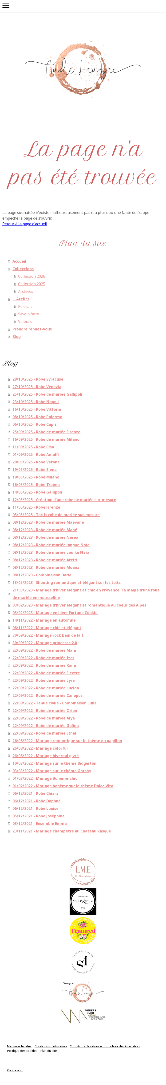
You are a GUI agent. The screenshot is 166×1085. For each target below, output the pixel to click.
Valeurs (25, 321)
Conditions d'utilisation (51, 1046)
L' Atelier (20, 298)
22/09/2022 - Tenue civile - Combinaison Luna (54, 703)
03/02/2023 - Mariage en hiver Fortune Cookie (55, 612)
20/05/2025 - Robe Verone (36, 462)
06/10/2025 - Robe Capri (34, 424)
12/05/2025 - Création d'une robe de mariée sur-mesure (64, 499)
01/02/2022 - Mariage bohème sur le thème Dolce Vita (62, 785)
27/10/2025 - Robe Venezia (36, 386)
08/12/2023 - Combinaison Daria (41, 575)
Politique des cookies (22, 1051)
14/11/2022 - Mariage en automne (44, 620)
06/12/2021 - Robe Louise (35, 808)
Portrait (25, 306)
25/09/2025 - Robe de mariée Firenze (46, 431)
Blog (16, 336)
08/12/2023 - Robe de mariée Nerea (45, 537)
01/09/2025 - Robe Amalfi (35, 454)
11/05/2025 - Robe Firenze (36, 507)
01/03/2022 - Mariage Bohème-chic (44, 778)
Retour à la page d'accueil (24, 223)
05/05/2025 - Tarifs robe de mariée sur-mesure (56, 514)
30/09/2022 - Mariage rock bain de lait (47, 635)
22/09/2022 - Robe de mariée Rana (44, 665)
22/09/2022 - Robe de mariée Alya (43, 718)
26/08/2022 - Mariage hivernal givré (45, 755)
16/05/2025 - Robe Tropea (36, 484)
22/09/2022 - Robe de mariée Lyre (43, 680)
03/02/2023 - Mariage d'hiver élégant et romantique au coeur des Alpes (79, 605)
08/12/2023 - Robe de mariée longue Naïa (51, 544)
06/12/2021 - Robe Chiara (35, 793)
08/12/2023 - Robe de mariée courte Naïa (50, 552)
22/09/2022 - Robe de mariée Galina (45, 725)
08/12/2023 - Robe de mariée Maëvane (48, 522)
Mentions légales (19, 1046)
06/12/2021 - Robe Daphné (36, 801)
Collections (23, 268)
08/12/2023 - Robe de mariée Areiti (44, 560)
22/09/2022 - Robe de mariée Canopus (47, 695)
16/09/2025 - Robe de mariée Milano (45, 439)
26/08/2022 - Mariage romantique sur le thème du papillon (67, 740)
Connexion (15, 1070)
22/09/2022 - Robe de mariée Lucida (45, 688)
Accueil (19, 261)
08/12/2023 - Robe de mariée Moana (45, 567)
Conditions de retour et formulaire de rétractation (105, 1046)
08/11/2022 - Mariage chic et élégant (46, 627)
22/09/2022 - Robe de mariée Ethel (44, 733)
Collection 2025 (31, 283)
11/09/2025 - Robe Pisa (33, 447)
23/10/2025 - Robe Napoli (35, 401)
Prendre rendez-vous (32, 329)
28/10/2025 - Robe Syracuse (37, 379)
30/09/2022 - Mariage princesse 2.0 (44, 642)
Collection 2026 (31, 276)
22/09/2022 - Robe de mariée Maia (44, 650)
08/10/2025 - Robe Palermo (37, 416)
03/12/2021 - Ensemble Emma (39, 823)
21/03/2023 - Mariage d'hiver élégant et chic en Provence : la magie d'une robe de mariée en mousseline (86, 593)
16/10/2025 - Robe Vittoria (36, 409)
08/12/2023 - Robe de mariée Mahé (44, 529)
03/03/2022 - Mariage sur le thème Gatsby (51, 770)
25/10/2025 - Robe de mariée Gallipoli (47, 394)
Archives (25, 291)
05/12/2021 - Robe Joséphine (38, 816)
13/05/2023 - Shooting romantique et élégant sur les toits (66, 582)
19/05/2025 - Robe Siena (34, 469)
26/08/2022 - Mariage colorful (40, 748)
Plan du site (48, 1051)
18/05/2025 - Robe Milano (35, 477)
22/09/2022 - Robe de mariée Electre (46, 672)
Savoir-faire (28, 314)
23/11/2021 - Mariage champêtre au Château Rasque (61, 831)
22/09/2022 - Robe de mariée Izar (43, 657)
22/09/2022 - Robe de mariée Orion (44, 710)
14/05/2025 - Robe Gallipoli (37, 492)
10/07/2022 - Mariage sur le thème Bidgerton (54, 763)
